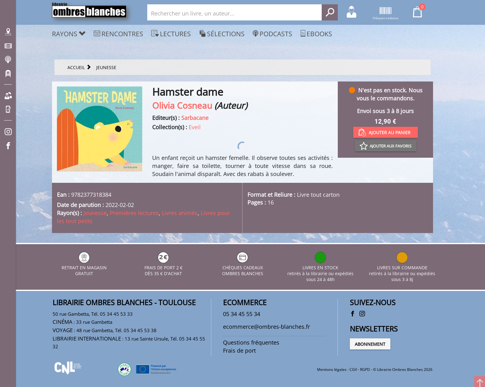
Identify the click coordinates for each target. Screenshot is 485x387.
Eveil (195, 127)
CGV (353, 369)
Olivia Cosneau (182, 105)
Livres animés (180, 213)
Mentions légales (331, 369)
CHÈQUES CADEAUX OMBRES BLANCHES (242, 267)
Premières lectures (134, 213)
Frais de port (239, 350)
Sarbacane (194, 117)
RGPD (365, 369)
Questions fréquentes (251, 342)
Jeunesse (95, 213)
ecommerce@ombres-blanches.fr (266, 326)
